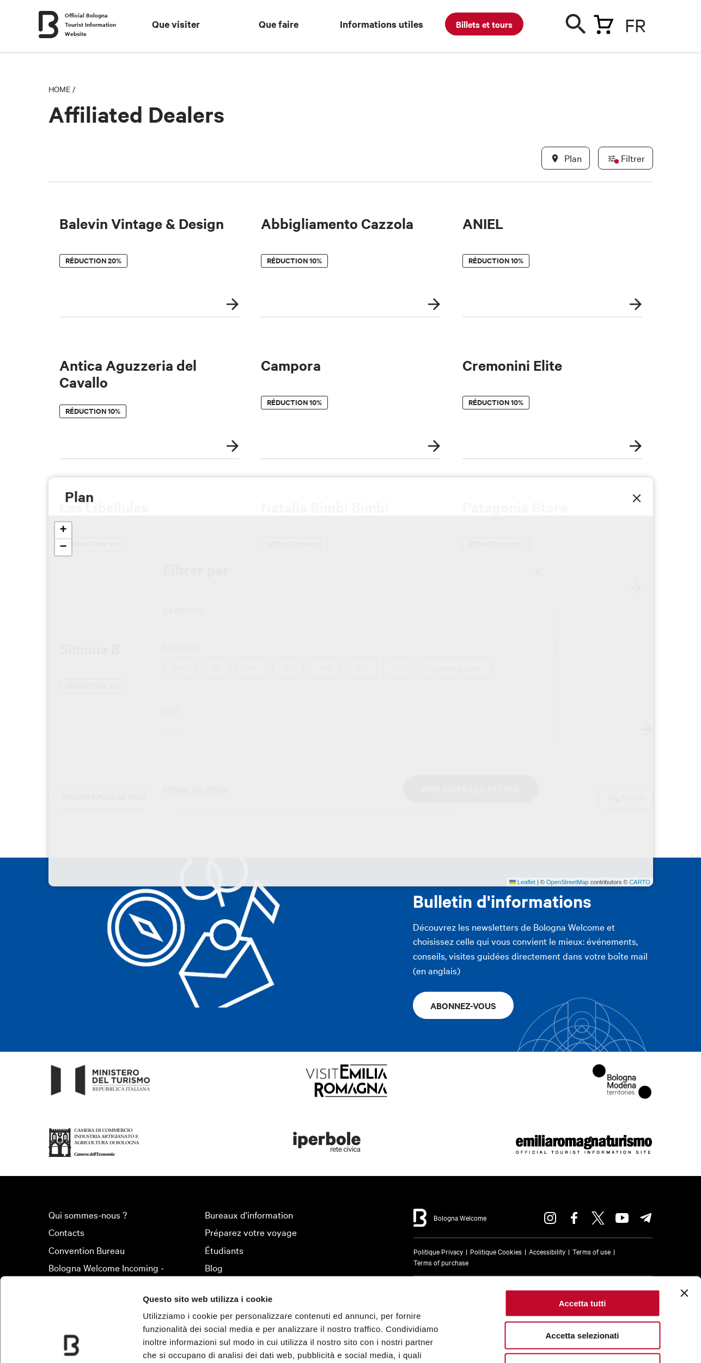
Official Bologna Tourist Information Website (90, 24)
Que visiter (176, 24)
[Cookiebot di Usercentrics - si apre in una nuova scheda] (70, 1342)
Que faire (278, 24)
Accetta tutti (582, 1219)
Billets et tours (484, 24)
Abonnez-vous (463, 1005)
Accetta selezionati (582, 1251)
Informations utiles (381, 24)
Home (59, 88)
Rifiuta (582, 1283)
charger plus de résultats (114, 797)
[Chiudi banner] (684, 1209)
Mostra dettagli (573, 1341)
